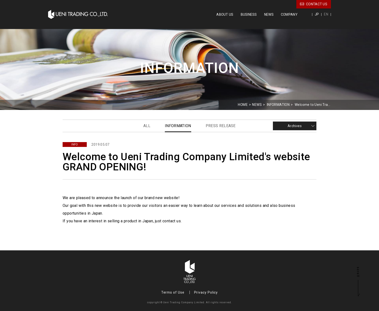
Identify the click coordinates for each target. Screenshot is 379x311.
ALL (146, 125)
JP (317, 14)
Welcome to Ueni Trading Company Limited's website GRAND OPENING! (313, 104)
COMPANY (289, 14)
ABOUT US (224, 14)
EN (326, 14)
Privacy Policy (206, 292)
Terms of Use (172, 292)
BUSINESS (249, 14)
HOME (243, 104)
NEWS (269, 14)
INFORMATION (278, 104)
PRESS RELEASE (221, 125)
